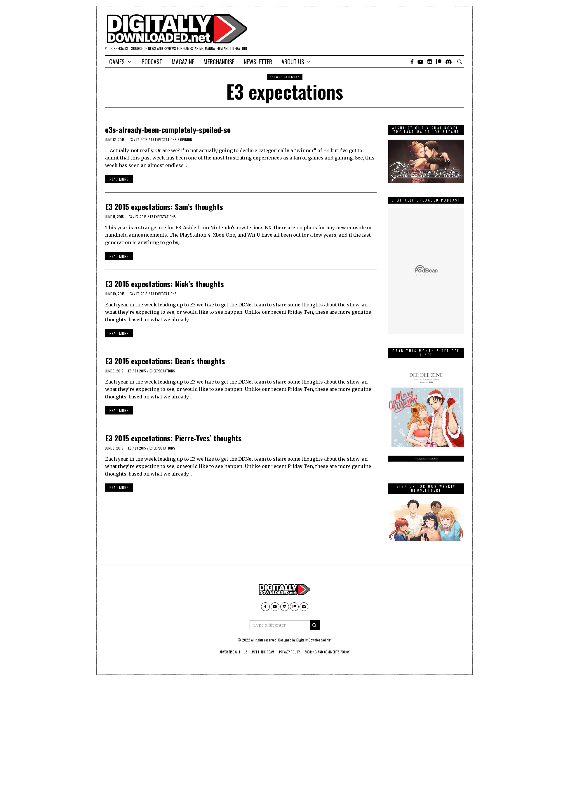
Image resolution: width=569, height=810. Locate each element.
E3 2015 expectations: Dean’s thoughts (165, 361)
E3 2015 (141, 139)
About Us (292, 61)
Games (117, 61)
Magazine (183, 61)
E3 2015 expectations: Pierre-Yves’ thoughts (173, 438)
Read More (118, 179)
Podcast (152, 61)
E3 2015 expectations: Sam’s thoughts (164, 206)
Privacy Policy (290, 652)
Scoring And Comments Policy (331, 652)
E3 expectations (164, 139)
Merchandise (218, 61)
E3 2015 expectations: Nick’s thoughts (164, 283)
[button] (315, 625)
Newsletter (258, 61)
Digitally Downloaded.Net (313, 639)
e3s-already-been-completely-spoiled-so (168, 129)
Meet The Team (260, 652)
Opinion (186, 139)
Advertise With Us (228, 652)
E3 (131, 139)
